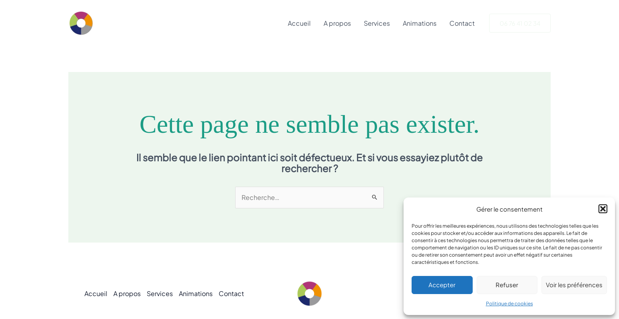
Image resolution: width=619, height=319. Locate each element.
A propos (337, 23)
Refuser (507, 284)
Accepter (441, 284)
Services (377, 23)
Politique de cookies (509, 303)
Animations (420, 23)
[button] (603, 209)
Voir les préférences (574, 284)
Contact (462, 23)
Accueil (299, 23)
